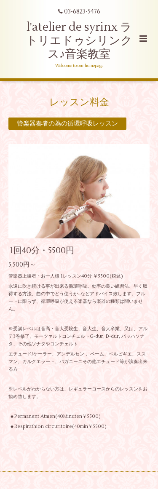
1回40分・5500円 (42, 250)
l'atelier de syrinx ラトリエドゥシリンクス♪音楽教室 (79, 41)
